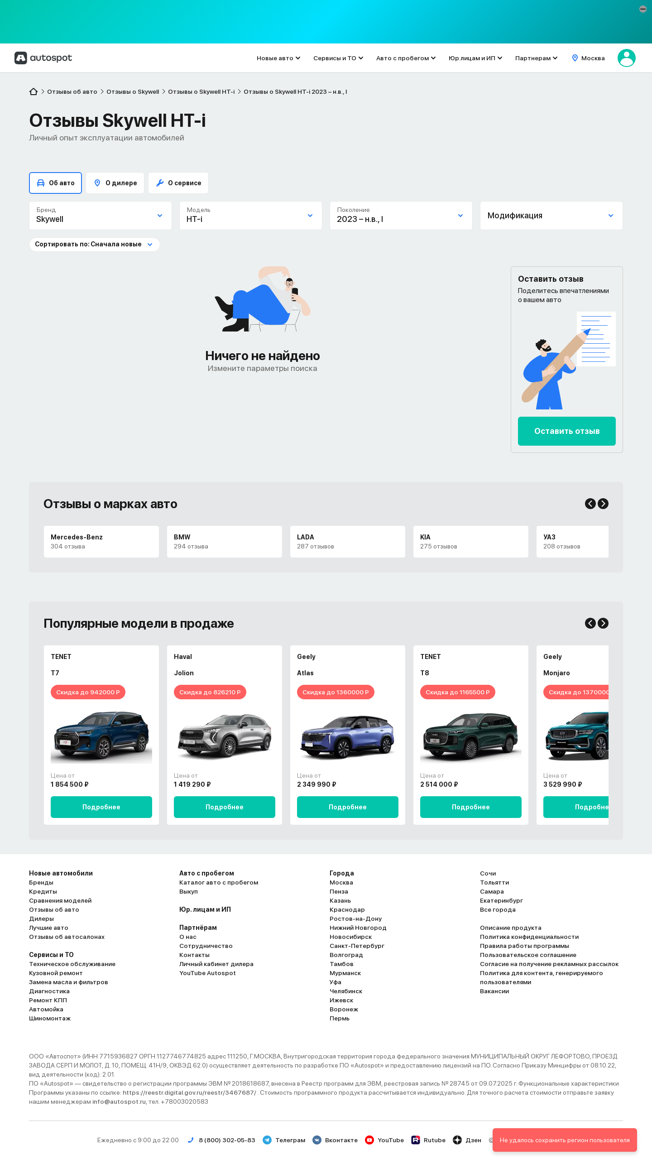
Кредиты (43, 891)
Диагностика (49, 991)
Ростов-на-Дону (356, 918)
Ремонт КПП (48, 1000)
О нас (188, 936)
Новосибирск (351, 936)
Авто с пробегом (402, 58)
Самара (492, 891)
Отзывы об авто (54, 909)
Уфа (335, 982)
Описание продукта (511, 927)
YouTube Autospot (207, 972)
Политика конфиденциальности (529, 936)
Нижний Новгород (358, 927)
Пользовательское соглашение (528, 954)
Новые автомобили (61, 873)
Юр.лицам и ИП (472, 58)
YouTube (384, 1140)
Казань (340, 900)
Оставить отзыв (567, 431)
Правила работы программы (524, 945)
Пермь (340, 1018)
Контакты (194, 954)
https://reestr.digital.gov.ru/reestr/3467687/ (190, 1092)
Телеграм (284, 1140)
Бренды (41, 882)
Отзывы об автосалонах (67, 936)
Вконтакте (335, 1140)
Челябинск (346, 991)
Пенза (339, 891)
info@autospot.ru (119, 1101)
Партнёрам (198, 927)
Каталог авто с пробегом (218, 882)
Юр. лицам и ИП (205, 909)
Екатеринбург (501, 900)
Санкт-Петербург (357, 945)
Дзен (467, 1140)
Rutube (428, 1140)
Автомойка (46, 1009)
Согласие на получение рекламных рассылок (549, 963)
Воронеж (344, 1009)
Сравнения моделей (60, 900)
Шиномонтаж (50, 1018)
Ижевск (341, 1000)
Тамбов (342, 963)
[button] (643, 9)
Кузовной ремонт (56, 972)
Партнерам (533, 58)
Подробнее (101, 807)
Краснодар (347, 909)
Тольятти (494, 882)
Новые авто (275, 58)
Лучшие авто (48, 927)
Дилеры (41, 918)
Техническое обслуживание (72, 963)
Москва (341, 882)
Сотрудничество (206, 945)
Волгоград (346, 954)
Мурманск (345, 972)
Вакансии (494, 991)
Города (342, 873)
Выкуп (188, 891)
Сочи (488, 873)
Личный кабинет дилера (216, 963)
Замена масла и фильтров (68, 982)
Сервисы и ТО (334, 58)
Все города (498, 909)
